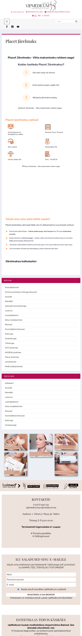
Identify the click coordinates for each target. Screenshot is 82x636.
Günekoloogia (10, 339)
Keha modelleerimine (13, 320)
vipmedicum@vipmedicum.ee (57, 12)
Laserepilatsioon (11, 315)
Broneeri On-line (34, 12)
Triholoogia (9, 343)
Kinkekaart (9, 383)
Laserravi (9, 311)
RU (39, 16)
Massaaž (8, 325)
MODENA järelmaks (13, 352)
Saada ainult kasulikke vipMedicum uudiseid (41, 589)
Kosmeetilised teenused (15, 329)
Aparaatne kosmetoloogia (15, 306)
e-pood (45, 16)
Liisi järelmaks (10, 362)
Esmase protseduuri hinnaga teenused (21, 292)
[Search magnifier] (76, 21)
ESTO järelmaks (11, 348)
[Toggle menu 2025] (6, 21)
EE (35, 16)
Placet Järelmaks (12, 357)
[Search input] (65, 21)
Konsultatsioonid (12, 287)
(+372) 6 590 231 (17, 12)
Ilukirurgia (9, 334)
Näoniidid (9, 301)
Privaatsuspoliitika (41, 533)
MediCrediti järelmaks (14, 366)
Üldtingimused (41, 536)
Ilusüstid (8, 297)
